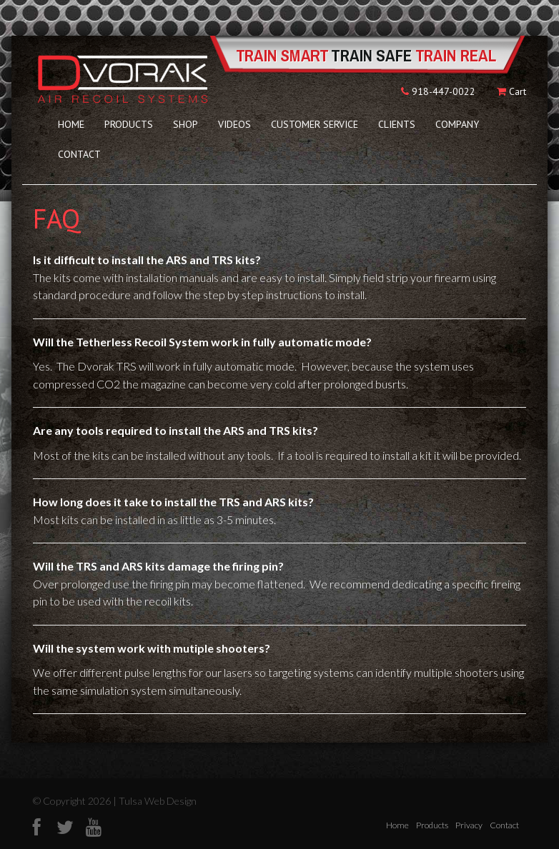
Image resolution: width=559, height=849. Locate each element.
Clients (396, 124)
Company (457, 124)
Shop (185, 124)
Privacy (469, 825)
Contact (79, 154)
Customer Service (314, 124)
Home (71, 124)
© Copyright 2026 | (76, 801)
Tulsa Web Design (158, 801)
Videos (234, 124)
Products (128, 124)
